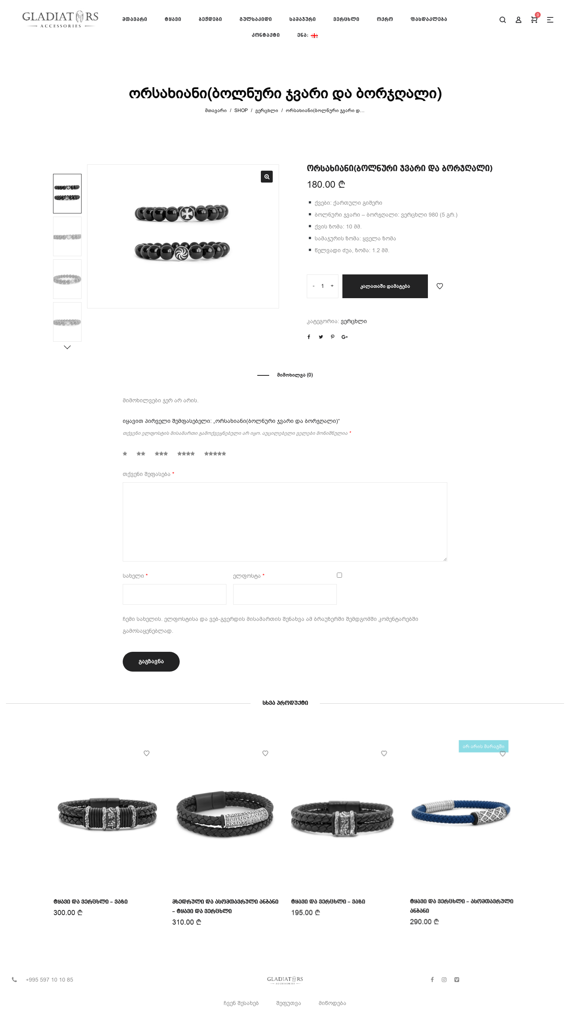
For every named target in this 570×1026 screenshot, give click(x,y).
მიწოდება (332, 1003)
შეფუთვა (288, 1003)
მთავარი (216, 110)
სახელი (135, 576)
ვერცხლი (266, 110)
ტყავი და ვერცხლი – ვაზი (90, 901)
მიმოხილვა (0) (295, 375)
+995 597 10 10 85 (49, 980)
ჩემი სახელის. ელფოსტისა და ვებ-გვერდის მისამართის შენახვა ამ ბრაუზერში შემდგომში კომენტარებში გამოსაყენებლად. (270, 625)
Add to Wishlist (440, 286)
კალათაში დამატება (385, 286)
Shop (241, 110)
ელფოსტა (248, 576)
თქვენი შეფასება (148, 474)
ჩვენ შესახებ (241, 1003)
